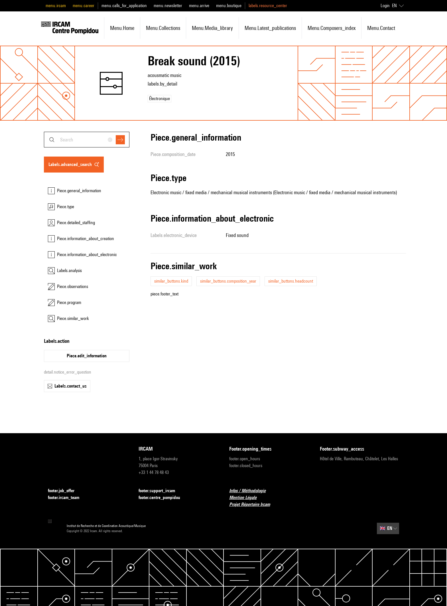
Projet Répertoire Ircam (253, 505)
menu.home (122, 28)
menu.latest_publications (270, 28)
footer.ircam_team (67, 498)
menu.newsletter (168, 5)
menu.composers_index (331, 28)
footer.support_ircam (160, 491)
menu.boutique (228, 5)
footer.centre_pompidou (163, 498)
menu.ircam (56, 5)
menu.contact (381, 28)
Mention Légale (246, 498)
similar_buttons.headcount (290, 281)
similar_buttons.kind (171, 281)
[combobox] (86, 139)
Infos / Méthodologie (251, 491)
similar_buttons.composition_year (228, 281)
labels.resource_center (268, 5)
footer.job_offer (64, 491)
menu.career (83, 5)
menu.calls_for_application (124, 5)
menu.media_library (212, 28)
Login (385, 5)
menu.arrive (199, 5)
